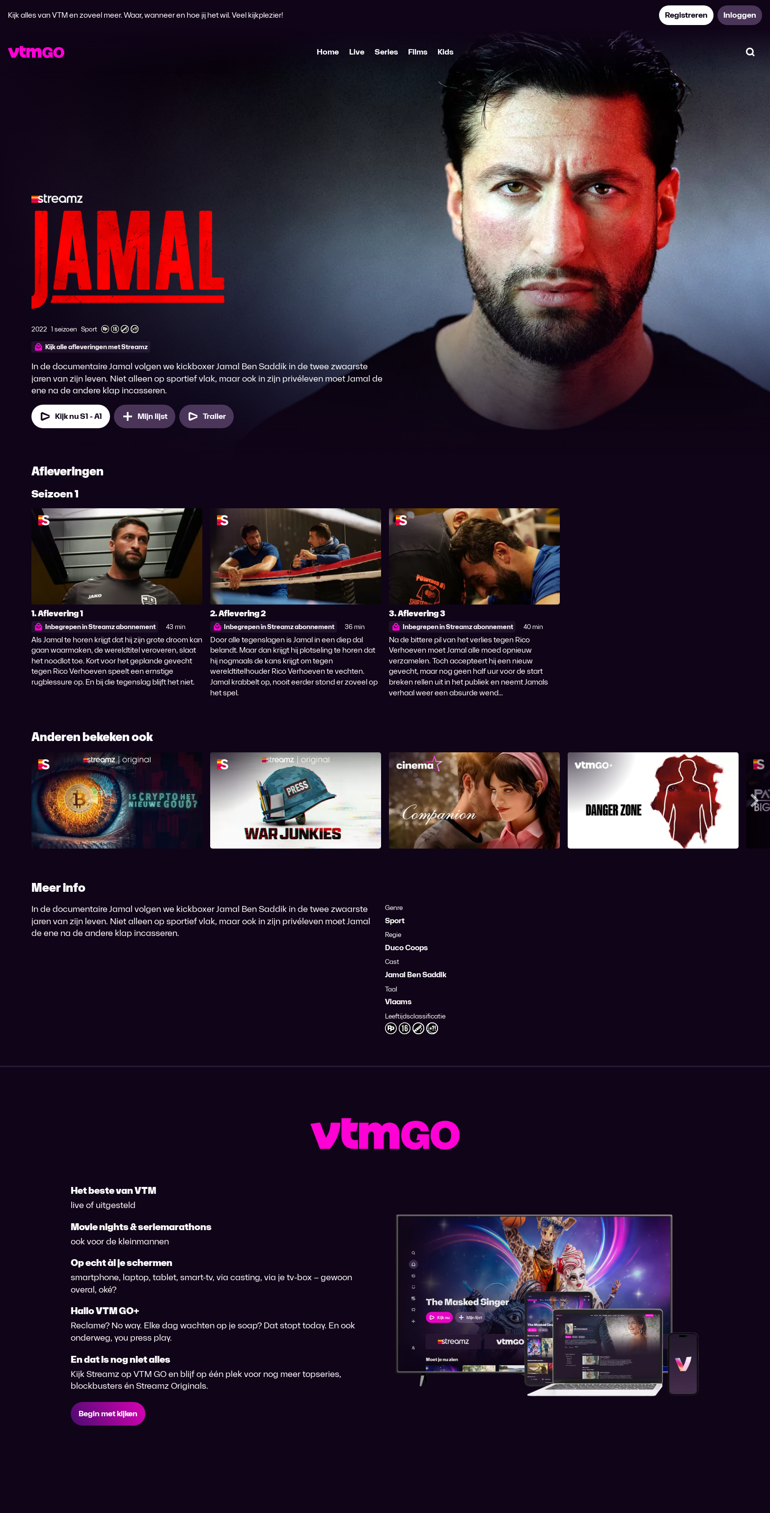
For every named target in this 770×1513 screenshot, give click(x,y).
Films (417, 51)
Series (386, 51)
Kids (445, 51)
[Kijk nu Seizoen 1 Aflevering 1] (70, 416)
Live (356, 51)
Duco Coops (406, 947)
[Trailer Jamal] (206, 416)
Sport (395, 920)
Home (328, 51)
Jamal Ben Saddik (415, 974)
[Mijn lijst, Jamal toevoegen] (144, 416)
